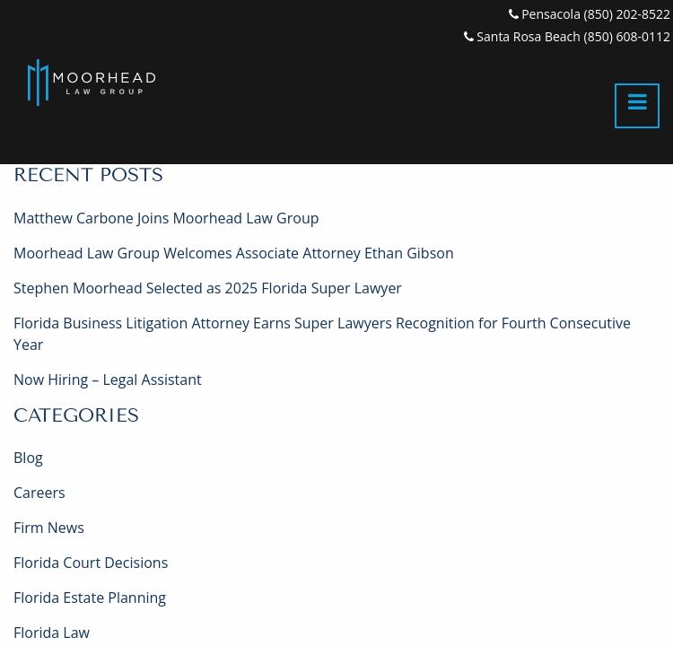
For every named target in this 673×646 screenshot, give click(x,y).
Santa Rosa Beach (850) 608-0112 (567, 36)
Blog (28, 457)
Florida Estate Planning (89, 597)
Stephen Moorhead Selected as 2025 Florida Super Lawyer (207, 288)
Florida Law (51, 632)
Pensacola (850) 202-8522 (589, 13)
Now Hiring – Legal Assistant (107, 379)
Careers (39, 492)
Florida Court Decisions (90, 562)
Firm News (48, 527)
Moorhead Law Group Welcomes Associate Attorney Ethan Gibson (233, 253)
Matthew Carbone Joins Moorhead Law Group (166, 218)
